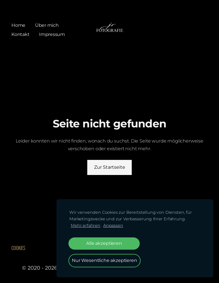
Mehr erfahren (85, 225)
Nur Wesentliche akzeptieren (104, 260)
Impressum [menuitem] (52, 34)
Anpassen (113, 225)
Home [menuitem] (18, 25)
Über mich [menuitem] (47, 25)
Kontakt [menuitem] (20, 34)
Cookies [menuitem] (18, 248)
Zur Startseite (109, 167)
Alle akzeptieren (104, 243)
